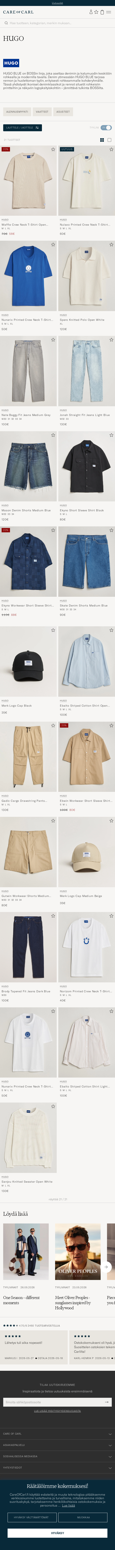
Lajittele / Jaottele (22, 127)
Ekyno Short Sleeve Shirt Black (82, 510)
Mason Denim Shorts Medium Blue (26, 510)
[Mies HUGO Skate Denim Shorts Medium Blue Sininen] (86, 561)
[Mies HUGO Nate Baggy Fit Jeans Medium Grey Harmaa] (28, 371)
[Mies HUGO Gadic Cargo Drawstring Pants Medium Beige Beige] (28, 757)
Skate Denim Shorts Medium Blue (84, 605)
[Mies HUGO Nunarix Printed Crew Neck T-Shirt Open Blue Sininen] (28, 276)
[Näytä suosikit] (96, 12)
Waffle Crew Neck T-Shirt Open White (24, 225)
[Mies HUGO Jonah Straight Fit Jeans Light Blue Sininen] (86, 371)
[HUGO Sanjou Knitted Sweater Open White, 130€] (28, 1148)
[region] (57, 1347)
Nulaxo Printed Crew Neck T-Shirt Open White (84, 225)
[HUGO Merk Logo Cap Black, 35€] (28, 671)
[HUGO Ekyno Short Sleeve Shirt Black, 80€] (86, 476)
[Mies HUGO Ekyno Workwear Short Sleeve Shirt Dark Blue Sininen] (28, 561)
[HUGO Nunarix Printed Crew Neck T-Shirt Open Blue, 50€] (28, 286)
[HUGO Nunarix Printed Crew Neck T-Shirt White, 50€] (28, 1052)
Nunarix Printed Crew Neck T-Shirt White (26, 1087)
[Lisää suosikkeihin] (52, 150)
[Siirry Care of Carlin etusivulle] (18, 12)
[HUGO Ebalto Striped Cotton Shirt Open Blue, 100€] (86, 671)
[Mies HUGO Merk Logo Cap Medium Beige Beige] (86, 852)
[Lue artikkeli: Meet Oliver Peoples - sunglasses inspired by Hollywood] (78, 1267)
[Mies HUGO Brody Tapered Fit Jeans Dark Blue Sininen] (28, 947)
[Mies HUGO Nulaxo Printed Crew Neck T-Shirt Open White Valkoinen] (86, 181)
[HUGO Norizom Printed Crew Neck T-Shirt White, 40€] (86, 957)
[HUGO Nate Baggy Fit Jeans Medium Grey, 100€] (28, 381)
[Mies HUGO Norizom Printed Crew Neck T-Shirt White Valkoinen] (86, 947)
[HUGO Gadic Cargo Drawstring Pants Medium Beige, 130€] (28, 767)
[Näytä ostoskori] (102, 12)
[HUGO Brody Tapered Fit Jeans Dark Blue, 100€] (28, 957)
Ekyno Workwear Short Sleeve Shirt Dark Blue (27, 606)
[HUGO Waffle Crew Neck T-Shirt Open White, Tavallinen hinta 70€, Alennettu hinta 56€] (28, 191)
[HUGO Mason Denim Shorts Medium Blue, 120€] (28, 476)
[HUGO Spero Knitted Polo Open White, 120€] (86, 286)
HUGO (5, 219)
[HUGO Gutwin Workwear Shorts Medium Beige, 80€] (28, 862)
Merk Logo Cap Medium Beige (81, 896)
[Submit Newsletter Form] (107, 1402)
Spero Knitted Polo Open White (82, 320)
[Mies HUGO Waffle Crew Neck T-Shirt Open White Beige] (28, 181)
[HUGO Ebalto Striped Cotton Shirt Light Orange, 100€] (86, 1052)
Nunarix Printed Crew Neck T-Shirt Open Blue (26, 320)
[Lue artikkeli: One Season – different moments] (26, 1267)
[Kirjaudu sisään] (91, 12)
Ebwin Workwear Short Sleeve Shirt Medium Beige (85, 801)
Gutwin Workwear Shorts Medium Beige (25, 896)
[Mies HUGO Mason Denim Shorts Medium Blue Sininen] (28, 466)
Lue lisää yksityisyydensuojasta (57, 1411)
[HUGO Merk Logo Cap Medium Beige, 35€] (86, 862)
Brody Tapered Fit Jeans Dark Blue (26, 991)
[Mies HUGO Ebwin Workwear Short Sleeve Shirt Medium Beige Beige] (86, 757)
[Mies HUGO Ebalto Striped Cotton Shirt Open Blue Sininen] (86, 661)
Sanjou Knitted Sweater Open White (27, 1181)
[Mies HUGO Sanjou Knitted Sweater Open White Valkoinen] (28, 1138)
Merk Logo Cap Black (17, 705)
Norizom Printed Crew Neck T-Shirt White (85, 991)
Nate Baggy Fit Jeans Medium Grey (26, 415)
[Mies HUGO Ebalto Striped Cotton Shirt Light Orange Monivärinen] (86, 1042)
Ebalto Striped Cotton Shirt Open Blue (84, 706)
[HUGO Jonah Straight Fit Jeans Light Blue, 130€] (86, 381)
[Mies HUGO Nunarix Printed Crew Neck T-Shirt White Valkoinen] (28, 1042)
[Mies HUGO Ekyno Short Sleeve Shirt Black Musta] (86, 466)
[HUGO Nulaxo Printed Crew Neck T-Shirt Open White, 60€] (86, 191)
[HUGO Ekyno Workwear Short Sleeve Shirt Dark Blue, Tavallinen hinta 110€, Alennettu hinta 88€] (28, 571)
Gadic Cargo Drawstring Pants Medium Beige (23, 801)
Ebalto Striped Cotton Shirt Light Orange (84, 1087)
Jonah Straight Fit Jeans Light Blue (85, 415)
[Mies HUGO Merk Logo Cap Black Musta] (28, 661)
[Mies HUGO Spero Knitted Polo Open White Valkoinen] (86, 276)
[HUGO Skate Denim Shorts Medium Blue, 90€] (86, 571)
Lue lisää (68, 1505)
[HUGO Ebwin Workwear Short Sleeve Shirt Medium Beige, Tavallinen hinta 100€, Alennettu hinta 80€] (86, 767)
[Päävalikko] (108, 12)
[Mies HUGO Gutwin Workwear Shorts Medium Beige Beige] (28, 852)
